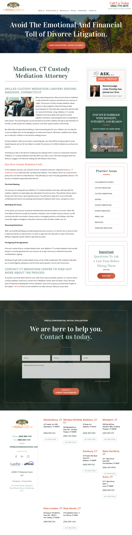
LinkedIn (23, 457)
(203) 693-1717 (108, 433)
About (40, 10)
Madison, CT (90, 419)
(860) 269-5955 (89, 433)
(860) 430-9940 (69, 436)
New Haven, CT (72, 508)
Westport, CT (110, 419)
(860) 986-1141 (25, 436)
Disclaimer (16, 481)
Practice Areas (51, 10)
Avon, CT (108, 476)
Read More (106, 276)
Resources (63, 10)
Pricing (73, 10)
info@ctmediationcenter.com (24, 446)
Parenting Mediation (103, 228)
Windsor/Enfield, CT (72, 421)
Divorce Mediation (102, 211)
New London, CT (53, 508)
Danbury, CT (90, 451)
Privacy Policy (27, 481)
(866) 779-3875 (119, 6)
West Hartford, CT (111, 453)
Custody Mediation (103, 188)
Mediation (99, 222)
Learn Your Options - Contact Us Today (66, 45)
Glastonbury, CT (53, 419)
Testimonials (82, 10)
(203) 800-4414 (69, 521)
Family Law (99, 216)
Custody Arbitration (103, 194)
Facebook (17, 457)
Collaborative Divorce (104, 182)
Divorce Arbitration (103, 205)
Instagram (29, 457)
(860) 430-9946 (109, 467)
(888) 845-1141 (24, 439)
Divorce (98, 199)
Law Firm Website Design (20, 486)
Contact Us (92, 10)
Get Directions (50, 439)
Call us (16, 286)
